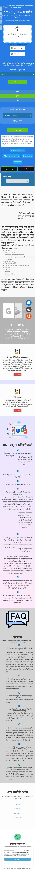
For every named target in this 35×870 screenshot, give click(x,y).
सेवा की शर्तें (19, 65)
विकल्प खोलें (17, 130)
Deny (24, 864)
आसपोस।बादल (25, 21)
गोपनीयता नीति (28, 65)
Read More (17, 374)
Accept (17, 859)
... (17, 181)
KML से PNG (17, 813)
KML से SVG (17, 818)
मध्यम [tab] (17, 96)
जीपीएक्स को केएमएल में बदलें (11, 156)
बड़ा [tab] (17, 100)
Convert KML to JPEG (18, 642)
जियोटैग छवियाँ (17, 162)
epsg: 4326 (17, 120)
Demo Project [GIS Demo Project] (25, 169)
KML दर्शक (17, 804)
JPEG (3, 74)
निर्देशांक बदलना (27, 156)
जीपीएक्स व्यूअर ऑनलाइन (17, 150)
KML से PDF (17, 809)
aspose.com (16, 21)
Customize (10, 864)
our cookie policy (22, 855)
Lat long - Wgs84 (10, 115)
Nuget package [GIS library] (9, 169)
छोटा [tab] (17, 92)
